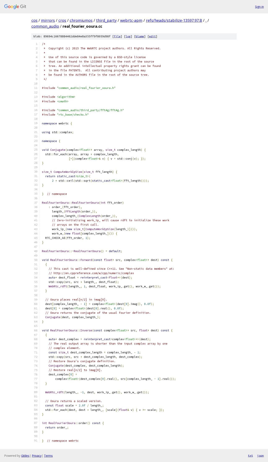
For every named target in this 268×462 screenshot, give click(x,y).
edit (152, 36)
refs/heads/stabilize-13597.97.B (174, 20)
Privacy (36, 456)
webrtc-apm (131, 20)
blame (140, 36)
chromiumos (81, 20)
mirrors (48, 20)
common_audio (45, 26)
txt (250, 455)
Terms (48, 456)
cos (34, 20)
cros (62, 20)
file (117, 36)
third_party (106, 20)
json (260, 455)
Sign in (259, 7)
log (128, 36)
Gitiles (25, 456)
